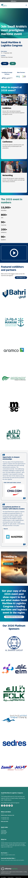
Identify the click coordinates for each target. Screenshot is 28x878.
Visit (13, 63)
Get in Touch (3, 833)
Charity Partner (4, 832)
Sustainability (3, 830)
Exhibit (4, 63)
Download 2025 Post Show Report (14, 616)
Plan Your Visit (8, 563)
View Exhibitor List (20, 277)
